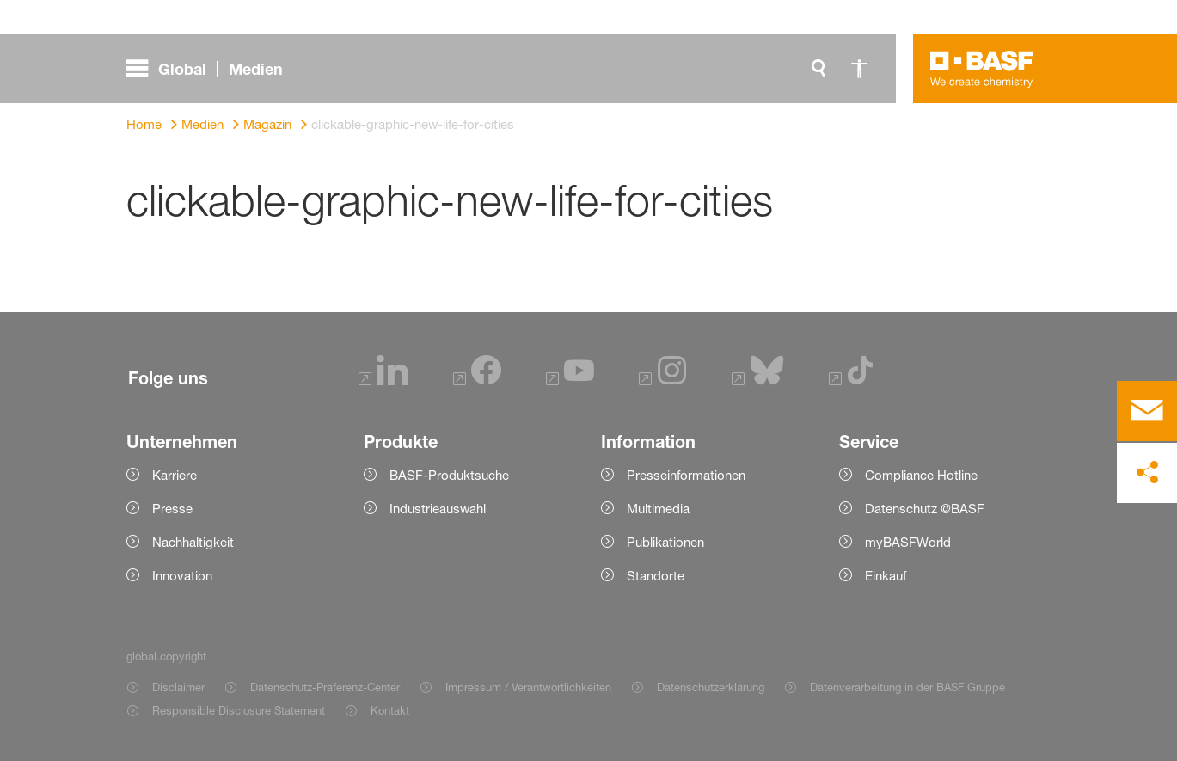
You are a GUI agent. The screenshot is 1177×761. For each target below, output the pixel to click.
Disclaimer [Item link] (178, 687)
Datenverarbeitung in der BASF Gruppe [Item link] (907, 687)
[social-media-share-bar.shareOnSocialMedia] (1147, 473)
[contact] (1147, 411)
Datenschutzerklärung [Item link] (710, 687)
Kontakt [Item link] (390, 710)
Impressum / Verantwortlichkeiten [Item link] (528, 687)
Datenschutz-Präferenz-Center (325, 687)
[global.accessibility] (859, 69)
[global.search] (818, 69)
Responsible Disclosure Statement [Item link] (238, 710)
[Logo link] (981, 69)
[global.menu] (211, 69)
